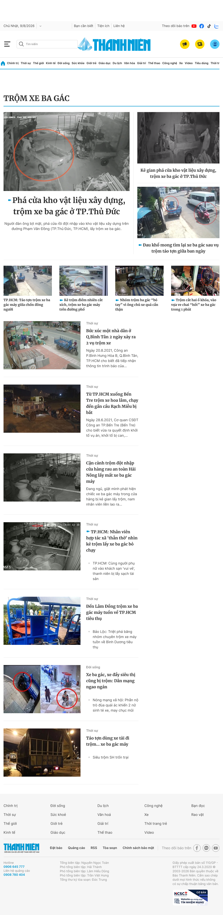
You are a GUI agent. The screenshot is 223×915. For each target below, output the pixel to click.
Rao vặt (197, 814)
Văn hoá (104, 814)
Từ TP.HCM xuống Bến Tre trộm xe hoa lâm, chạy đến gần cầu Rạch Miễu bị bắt (112, 403)
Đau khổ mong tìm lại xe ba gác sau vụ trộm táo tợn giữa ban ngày (181, 248)
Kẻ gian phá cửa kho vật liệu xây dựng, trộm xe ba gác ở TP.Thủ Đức (178, 173)
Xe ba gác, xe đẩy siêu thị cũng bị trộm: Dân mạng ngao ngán (110, 680)
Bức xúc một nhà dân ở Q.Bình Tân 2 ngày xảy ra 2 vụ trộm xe (111, 337)
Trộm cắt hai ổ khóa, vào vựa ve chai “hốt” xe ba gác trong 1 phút (193, 304)
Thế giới (38, 63)
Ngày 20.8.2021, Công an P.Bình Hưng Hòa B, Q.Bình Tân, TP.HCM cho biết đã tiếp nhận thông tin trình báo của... (112, 358)
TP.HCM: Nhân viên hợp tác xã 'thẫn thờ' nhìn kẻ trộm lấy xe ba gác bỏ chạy (112, 541)
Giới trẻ (91, 63)
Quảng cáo (76, 848)
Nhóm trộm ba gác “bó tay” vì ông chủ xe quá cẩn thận (136, 304)
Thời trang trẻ (155, 823)
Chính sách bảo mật (138, 848)
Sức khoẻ (58, 814)
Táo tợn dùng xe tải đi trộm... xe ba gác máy (107, 741)
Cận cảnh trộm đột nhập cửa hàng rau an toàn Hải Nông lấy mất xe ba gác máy (111, 472)
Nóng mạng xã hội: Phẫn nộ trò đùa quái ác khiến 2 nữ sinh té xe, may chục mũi (115, 705)
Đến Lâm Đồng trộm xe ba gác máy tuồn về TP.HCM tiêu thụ (112, 612)
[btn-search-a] (21, 44)
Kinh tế (51, 63)
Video (189, 63)
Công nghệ (169, 63)
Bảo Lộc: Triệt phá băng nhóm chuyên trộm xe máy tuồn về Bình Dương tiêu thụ (115, 639)
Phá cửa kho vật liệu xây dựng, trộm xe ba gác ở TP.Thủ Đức (68, 206)
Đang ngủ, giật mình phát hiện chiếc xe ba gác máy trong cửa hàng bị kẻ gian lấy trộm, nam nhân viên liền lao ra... (111, 496)
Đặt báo (56, 848)
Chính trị (13, 63)
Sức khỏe (78, 63)
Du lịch (117, 63)
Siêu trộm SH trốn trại (110, 757)
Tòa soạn (110, 848)
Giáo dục (105, 63)
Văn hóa (129, 63)
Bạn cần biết (83, 26)
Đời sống (64, 63)
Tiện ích (103, 26)
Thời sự (26, 63)
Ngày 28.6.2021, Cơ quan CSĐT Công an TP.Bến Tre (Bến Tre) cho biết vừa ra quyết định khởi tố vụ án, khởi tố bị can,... (112, 428)
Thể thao (154, 63)
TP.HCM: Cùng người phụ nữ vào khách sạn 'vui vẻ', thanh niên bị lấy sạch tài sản (114, 571)
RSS (94, 848)
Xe (181, 63)
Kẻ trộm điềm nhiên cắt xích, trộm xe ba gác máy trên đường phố (81, 304)
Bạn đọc (198, 805)
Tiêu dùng (201, 63)
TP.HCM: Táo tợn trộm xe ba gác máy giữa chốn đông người (27, 304)
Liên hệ (119, 26)
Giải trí (141, 63)
